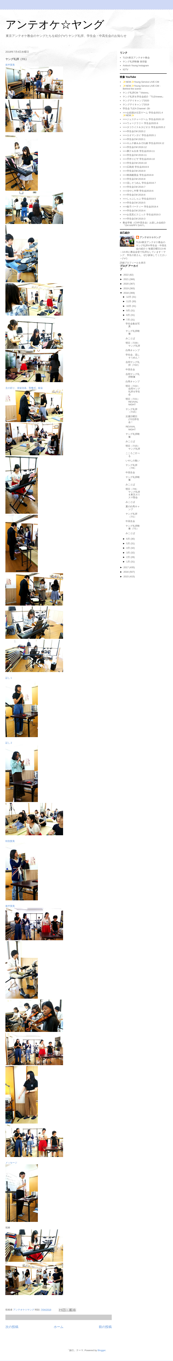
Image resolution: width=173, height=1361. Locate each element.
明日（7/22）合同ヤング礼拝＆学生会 (133, 390)
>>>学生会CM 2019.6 (134, 194)
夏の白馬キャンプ (133, 508)
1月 (128, 561)
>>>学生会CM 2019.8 (134, 179)
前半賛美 (10, 64)
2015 (126, 576)
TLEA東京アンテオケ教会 (136, 57)
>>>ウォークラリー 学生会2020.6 (140, 123)
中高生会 (130, 369)
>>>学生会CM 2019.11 (135, 155)
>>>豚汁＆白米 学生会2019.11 (139, 151)
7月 (128, 319)
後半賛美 (10, 906)
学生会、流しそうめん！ (133, 356)
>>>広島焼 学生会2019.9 (136, 167)
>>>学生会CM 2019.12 (135, 147)
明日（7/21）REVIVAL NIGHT (132, 402)
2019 (126, 288)
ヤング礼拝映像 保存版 (135, 61)
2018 (126, 293)
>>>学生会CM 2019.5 (134, 202)
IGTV (125, 69)
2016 (126, 571)
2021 (126, 279)
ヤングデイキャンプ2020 (136, 100)
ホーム (58, 1327)
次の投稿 (11, 1327)
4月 (128, 548)
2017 (126, 567)
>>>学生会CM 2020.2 (134, 131)
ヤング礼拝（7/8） (131, 466)
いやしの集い (133, 460)
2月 (128, 557)
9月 (128, 310)
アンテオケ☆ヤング (54, 25)
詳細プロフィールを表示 (133, 262)
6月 (128, 538)
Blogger (101, 1350)
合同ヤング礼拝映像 (133, 375)
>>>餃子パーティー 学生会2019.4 (140, 206)
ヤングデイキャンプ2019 (136, 104)
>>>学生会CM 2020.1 (134, 139)
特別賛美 (10, 841)
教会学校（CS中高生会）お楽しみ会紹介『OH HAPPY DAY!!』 (144, 224)
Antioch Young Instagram (136, 65)
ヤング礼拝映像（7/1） (133, 527)
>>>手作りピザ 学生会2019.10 (139, 159)
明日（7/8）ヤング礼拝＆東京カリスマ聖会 (133, 493)
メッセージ (11, 1162)
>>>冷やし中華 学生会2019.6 (138, 190)
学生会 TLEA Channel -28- (136, 108)
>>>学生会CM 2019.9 (134, 170)
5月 (128, 543)
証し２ (8, 742)
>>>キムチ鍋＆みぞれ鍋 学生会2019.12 (143, 143)
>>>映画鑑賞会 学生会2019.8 (138, 175)
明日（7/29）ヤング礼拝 (133, 344)
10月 (129, 306)
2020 (126, 283)
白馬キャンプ (133, 350)
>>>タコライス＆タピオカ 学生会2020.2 (144, 127)
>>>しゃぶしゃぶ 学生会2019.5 (139, 198)
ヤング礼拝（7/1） (131, 515)
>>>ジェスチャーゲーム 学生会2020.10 (143, 119)
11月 (129, 301)
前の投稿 (105, 1327)
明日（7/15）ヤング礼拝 (133, 447)
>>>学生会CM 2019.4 (134, 210)
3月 (128, 552)
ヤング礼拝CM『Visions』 (136, 92)
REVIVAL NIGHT (131, 428)
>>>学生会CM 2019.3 (134, 218)
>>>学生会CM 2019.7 (134, 186)
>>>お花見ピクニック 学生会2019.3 (141, 214)
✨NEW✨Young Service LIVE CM (141, 82)
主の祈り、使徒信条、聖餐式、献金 (24, 388)
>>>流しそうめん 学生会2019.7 (139, 183)
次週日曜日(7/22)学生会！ (132, 419)
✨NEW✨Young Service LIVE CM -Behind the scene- (141, 87)
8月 (128, 315)
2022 (126, 274)
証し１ (8, 678)
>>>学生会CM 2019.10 (135, 163)
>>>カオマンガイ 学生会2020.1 (139, 135)
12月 (129, 296)
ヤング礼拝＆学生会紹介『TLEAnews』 (144, 96)
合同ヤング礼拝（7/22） (133, 363)
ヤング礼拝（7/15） (131, 410)
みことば (130, 338)
